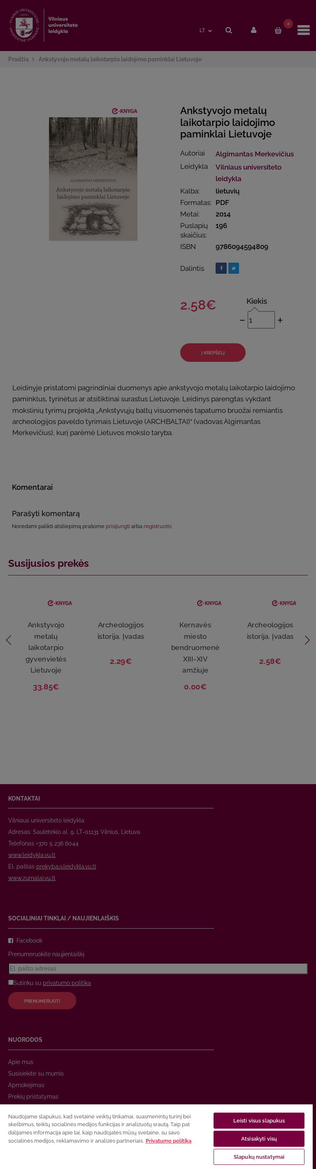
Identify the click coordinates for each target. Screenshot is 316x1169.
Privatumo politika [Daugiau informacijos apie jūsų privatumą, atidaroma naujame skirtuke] (168, 1141)
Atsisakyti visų (259, 1139)
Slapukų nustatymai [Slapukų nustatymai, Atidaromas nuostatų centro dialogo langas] (259, 1157)
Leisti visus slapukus (259, 1121)
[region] (156, 1136)
